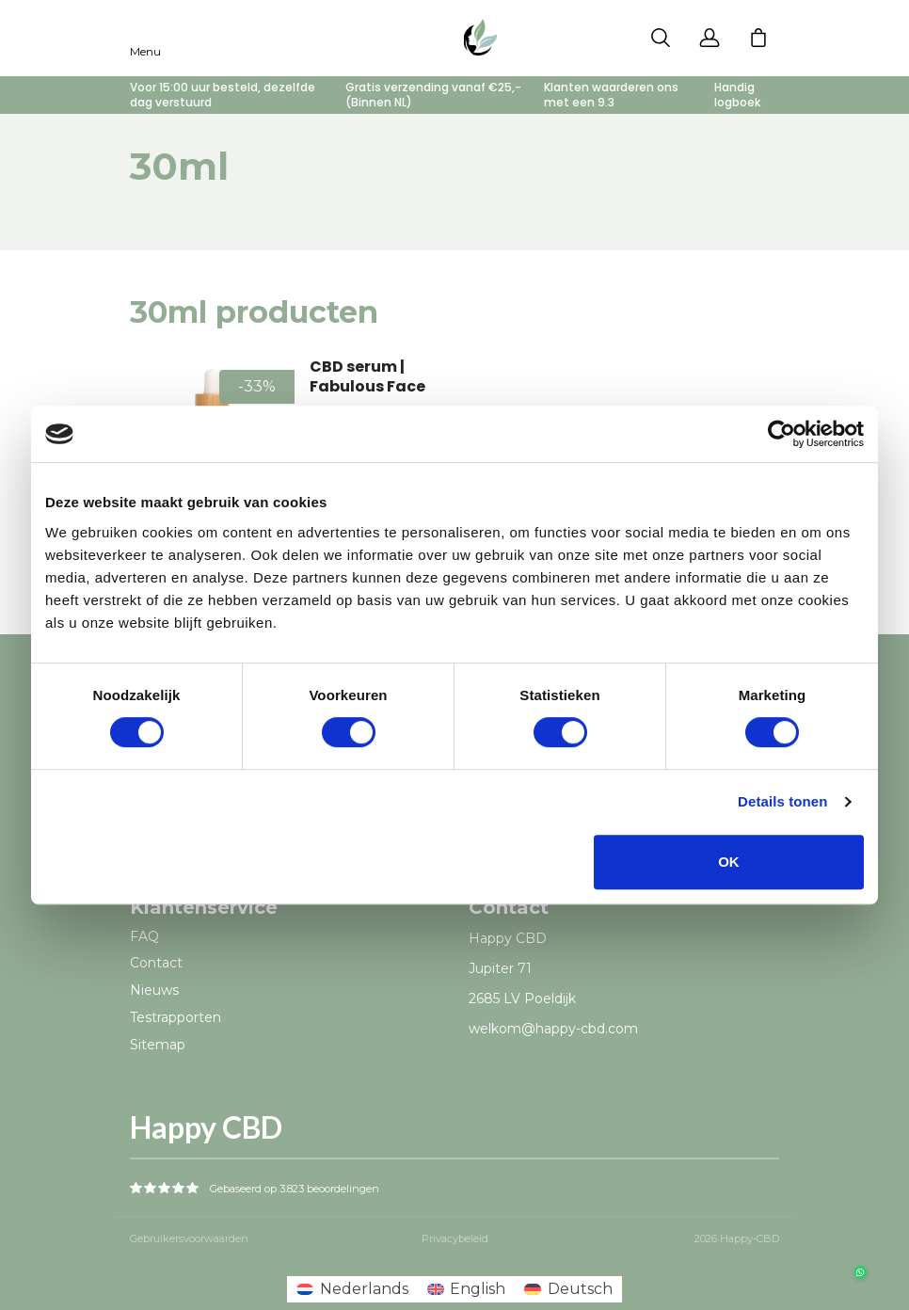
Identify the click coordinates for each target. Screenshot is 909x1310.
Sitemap (157, 1044)
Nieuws (154, 990)
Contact (156, 962)
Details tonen (782, 801)
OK (729, 862)
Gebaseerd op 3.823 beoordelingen (294, 1188)
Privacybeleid (455, 1238)
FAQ (144, 936)
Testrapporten (175, 1017)
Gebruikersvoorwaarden (189, 1238)
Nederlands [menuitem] (364, 1289)
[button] (854, 1255)
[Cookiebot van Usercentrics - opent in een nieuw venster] (781, 434)
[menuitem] (352, 1289)
